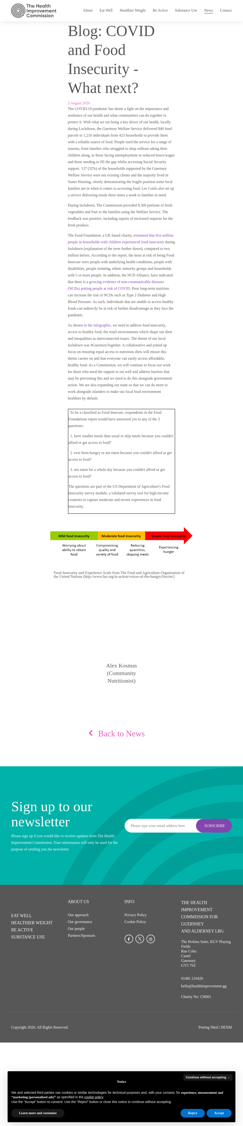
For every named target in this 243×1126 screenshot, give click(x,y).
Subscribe (214, 825)
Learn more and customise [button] (38, 1113)
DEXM (226, 1026)
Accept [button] (219, 1113)
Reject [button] (192, 1113)
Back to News (121, 733)
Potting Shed (208, 1026)
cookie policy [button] (93, 1097)
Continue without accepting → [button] (208, 1077)
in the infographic (97, 325)
